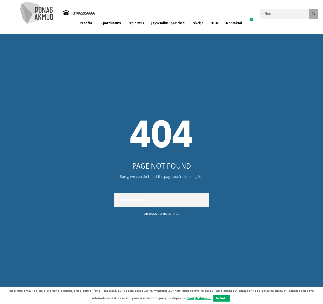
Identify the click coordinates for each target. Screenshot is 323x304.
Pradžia (86, 23)
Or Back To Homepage (161, 214)
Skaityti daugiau (199, 298)
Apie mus (136, 23)
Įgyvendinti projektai (168, 23)
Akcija (198, 23)
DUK (215, 23)
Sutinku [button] (221, 298)
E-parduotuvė (110, 23)
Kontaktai (234, 23)
